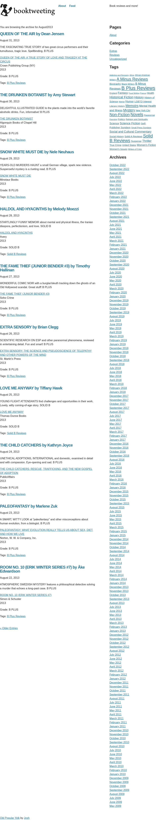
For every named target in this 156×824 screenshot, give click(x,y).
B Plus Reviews (16, 82)
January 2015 (118, 535)
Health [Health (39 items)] (150, 93)
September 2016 (119, 455)
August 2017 (117, 412)
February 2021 (118, 244)
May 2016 (115, 471)
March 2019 (117, 336)
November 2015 (119, 495)
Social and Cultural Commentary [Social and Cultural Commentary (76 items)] (131, 131)
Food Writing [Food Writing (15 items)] (134, 93)
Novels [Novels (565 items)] (136, 114)
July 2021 (115, 224)
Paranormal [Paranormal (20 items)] (149, 115)
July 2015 (115, 511)
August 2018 (117, 364)
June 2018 (116, 372)
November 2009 (119, 782)
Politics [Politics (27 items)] (121, 119)
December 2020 (119, 252)
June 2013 (116, 611)
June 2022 (116, 181)
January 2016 (118, 487)
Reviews (114, 55)
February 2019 (118, 340)
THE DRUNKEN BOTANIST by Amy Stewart (37, 95)
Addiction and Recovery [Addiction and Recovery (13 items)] (119, 75)
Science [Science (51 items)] (114, 123)
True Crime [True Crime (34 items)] (115, 145)
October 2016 (118, 451)
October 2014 (118, 547)
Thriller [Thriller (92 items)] (147, 141)
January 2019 (118, 344)
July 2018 (115, 368)
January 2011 (118, 726)
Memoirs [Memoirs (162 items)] (131, 105)
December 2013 (119, 587)
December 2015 (119, 491)
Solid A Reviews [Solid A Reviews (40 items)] (133, 136)
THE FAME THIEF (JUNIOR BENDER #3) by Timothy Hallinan (45, 268)
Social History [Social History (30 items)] (117, 136)
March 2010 (117, 766)
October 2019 (118, 308)
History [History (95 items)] (139, 97)
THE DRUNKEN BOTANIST (16, 118)
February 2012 (118, 674)
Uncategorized (118, 59)
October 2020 (118, 260)
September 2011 (119, 694)
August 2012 (117, 650)
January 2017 (118, 439)
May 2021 (115, 232)
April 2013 (115, 619)
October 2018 (118, 356)
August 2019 (117, 316)
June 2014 (116, 563)
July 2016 (115, 463)
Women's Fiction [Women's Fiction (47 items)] (146, 145)
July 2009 (115, 798)
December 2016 (119, 443)
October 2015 (118, 499)
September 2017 (119, 408)
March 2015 (117, 527)
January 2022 (118, 201)
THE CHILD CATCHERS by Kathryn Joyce (36, 445)
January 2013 (118, 630)
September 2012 (119, 646)
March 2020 (117, 288)
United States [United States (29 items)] (129, 145)
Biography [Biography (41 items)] (115, 83)
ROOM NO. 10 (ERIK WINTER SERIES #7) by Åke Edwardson (42, 569)
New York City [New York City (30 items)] (143, 110)
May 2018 (115, 376)
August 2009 (117, 794)
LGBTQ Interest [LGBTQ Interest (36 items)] (143, 101)
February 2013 (118, 626)
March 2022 (117, 193)
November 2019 (119, 304)
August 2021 (117, 220)
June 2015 (116, 515)
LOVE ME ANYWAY (12, 412)
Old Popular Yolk (10, 818)
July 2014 (115, 559)
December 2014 (119, 539)
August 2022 (117, 173)
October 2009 (118, 786)
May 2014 (115, 567)
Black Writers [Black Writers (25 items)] (128, 84)
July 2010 (115, 750)
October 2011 (118, 690)
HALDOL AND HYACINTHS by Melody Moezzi (39, 209)
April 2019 (115, 332)
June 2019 (116, 324)
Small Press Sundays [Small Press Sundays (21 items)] (141, 128)
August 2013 (117, 603)
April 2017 (115, 427)
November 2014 (119, 543)
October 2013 (118, 595)
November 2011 (119, 686)
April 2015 (115, 523)
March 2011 (117, 718)
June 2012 (116, 658)
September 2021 (119, 216)
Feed (72, 5)
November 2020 (119, 256)
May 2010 (115, 758)
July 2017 (115, 415)
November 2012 (119, 638)
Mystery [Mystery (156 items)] (129, 110)
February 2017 (118, 435)
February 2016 (118, 483)
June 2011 (116, 706)
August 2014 (117, 555)
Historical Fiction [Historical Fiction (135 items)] (121, 97)
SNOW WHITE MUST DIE (15, 175)
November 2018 (119, 352)
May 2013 (115, 615)
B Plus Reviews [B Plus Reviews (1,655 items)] (138, 88)
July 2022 (115, 177)
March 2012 (117, 670)
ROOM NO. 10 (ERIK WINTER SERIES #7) (25, 595)
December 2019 (119, 300)
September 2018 (119, 360)
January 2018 (118, 392)
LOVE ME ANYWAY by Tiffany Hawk (31, 388)
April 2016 (115, 475)
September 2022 (119, 169)
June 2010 (116, 754)
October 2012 (118, 642)
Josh (27, 818)
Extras (113, 51)
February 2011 (118, 722)
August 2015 (117, 507)
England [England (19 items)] (113, 93)
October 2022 (118, 165)
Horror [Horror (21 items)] (122, 102)
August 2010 (117, 746)
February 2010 (118, 770)
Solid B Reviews (16, 254)
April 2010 (115, 762)
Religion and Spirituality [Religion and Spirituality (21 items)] (137, 119)
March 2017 (117, 431)
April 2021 (115, 236)
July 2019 (115, 320)
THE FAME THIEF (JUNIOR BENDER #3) (24, 293)
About (62, 5)
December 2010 (119, 730)
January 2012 (118, 678)
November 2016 (119, 447)
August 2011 (117, 698)
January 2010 (118, 774)
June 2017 (116, 419)
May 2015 (115, 519)
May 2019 (115, 328)
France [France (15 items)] (143, 93)
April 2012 (115, 666)
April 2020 (115, 284)
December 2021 (119, 205)
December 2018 (119, 348)
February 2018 (118, 388)
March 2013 (117, 622)
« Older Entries (9, 628)
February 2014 (118, 579)
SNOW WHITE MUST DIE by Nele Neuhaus (37, 152)
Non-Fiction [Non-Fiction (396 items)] (120, 114)
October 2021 (118, 212)
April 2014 (115, 571)
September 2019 (119, 312)
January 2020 (118, 296)
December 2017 (119, 396)
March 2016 (117, 479)
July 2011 (115, 702)
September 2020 (119, 264)
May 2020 (115, 280)
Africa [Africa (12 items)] (132, 75)
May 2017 (115, 423)
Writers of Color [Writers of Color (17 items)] (135, 149)
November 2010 (119, 734)
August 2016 (117, 459)
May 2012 (115, 662)
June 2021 (116, 228)
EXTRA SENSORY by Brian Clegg (29, 327)
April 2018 (115, 380)
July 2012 (115, 654)
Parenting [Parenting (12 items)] (113, 119)
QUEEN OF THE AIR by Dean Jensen (32, 34)
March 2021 (117, 240)
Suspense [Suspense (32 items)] (136, 141)
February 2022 (118, 197)
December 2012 (119, 634)
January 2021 (118, 248)
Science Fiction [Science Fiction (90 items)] (130, 123)
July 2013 (115, 607)
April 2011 (115, 714)
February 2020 (118, 292)
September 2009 (119, 790)
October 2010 (118, 738)
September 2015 (119, 503)
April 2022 (115, 189)
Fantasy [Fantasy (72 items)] (123, 93)
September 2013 (119, 599)
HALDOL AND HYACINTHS (16, 232)
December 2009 (119, 778)
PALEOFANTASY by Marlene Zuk (28, 506)
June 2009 (116, 802)
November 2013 (119, 591)
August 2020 (117, 268)
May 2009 (115, 806)
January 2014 (118, 583)
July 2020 (115, 272)
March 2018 (117, 384)
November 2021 (119, 208)
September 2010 (119, 742)
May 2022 (115, 185)
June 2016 (116, 467)
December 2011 (119, 682)
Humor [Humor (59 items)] (129, 101)
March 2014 (117, 575)
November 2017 (119, 400)
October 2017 (118, 404)
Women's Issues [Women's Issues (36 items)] (118, 149)
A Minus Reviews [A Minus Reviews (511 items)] (132, 79)
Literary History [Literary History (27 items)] (117, 106)
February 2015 (118, 531)
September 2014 (119, 551)
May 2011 (115, 710)
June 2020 (116, 276)
